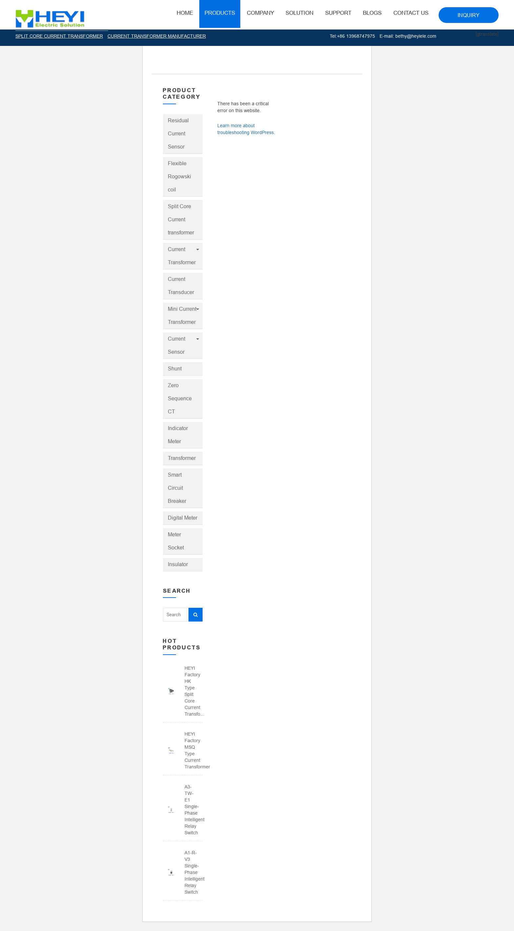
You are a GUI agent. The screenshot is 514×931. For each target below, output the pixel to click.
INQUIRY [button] (469, 15)
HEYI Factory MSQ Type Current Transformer (191, 750)
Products (220, 13)
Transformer (182, 458)
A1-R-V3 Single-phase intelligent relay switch (191, 872)
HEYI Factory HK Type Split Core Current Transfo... (191, 691)
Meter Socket (176, 541)
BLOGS (372, 13)
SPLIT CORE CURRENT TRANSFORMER (59, 36)
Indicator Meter (178, 435)
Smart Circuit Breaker (177, 488)
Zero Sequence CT (180, 398)
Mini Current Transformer (182, 315)
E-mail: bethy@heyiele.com (408, 36)
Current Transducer (181, 285)
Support (338, 13)
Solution (299, 13)
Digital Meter (182, 518)
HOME (185, 13)
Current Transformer (182, 256)
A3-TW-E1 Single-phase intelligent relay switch (191, 809)
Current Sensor (176, 345)
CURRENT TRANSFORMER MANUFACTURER (157, 36)
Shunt (175, 368)
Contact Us (410, 13)
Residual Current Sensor (178, 133)
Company (260, 13)
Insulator (178, 564)
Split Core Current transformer (181, 219)
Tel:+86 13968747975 (352, 36)
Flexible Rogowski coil (179, 176)
